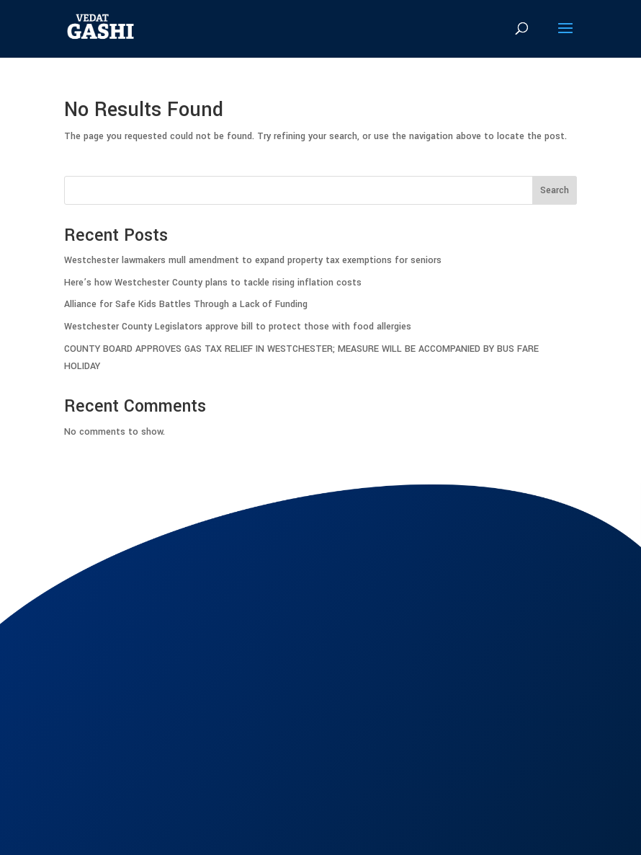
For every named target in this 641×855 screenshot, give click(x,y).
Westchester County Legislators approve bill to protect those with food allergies (237, 326)
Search (554, 190)
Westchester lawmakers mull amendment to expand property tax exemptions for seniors (252, 260)
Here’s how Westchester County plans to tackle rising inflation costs (213, 282)
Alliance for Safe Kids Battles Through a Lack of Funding (186, 304)
